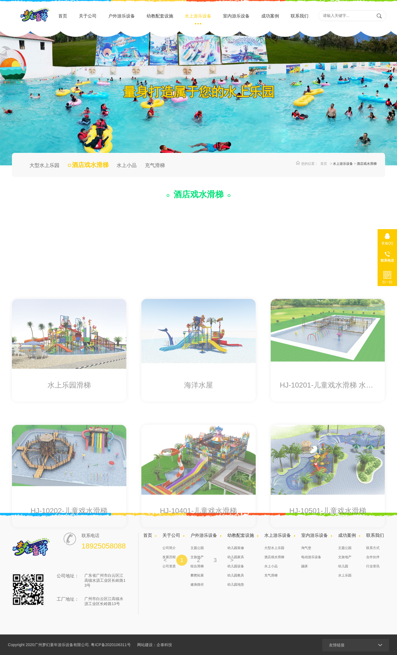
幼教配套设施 (160, 16)
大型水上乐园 (44, 165)
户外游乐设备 (121, 16)
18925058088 (387, 255)
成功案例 (270, 16)
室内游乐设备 (236, 16)
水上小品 (127, 165)
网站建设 (145, 645)
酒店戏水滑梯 (367, 164)
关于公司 (88, 16)
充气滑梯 (155, 165)
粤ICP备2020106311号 (110, 645)
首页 (62, 16)
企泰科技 (164, 645)
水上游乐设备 (198, 16)
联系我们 (299, 16)
